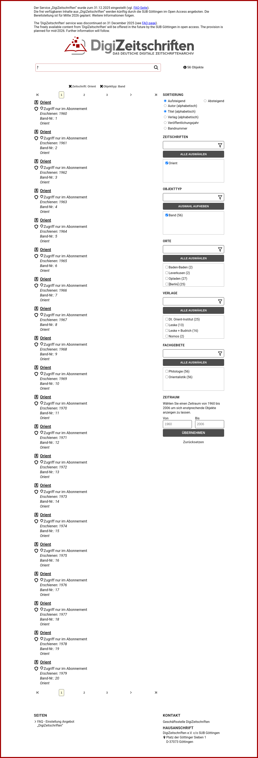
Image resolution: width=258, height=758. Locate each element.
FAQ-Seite (140, 8)
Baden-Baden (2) (178, 267)
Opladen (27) (176, 279)
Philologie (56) (177, 371)
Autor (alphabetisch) (180, 106)
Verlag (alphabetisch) (181, 117)
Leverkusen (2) (177, 273)
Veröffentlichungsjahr (181, 123)
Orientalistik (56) (178, 377)
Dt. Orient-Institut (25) (182, 319)
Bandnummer (175, 128)
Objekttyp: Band (112, 86)
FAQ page (149, 23)
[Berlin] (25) (175, 284)
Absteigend (214, 101)
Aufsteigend (174, 101)
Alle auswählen (193, 154)
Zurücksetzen (193, 442)
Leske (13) (174, 325)
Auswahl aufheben (193, 206)
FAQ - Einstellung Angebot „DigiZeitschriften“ (55, 723)
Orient (45, 102)
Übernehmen (193, 432)
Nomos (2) (174, 336)
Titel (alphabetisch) (180, 111)
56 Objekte (193, 67)
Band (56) (174, 215)
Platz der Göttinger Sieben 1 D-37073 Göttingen (186, 739)
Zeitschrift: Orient (82, 86)
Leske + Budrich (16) (181, 331)
